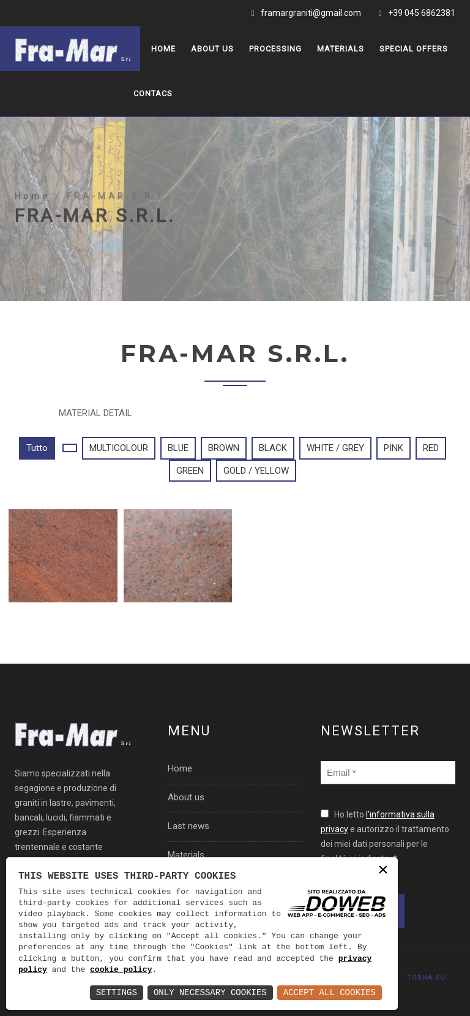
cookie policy (121, 970)
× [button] (383, 871)
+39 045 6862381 (421, 13)
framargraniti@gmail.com (311, 13)
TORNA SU (426, 978)
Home (163, 48)
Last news (188, 826)
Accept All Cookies (329, 992)
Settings (116, 992)
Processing (275, 48)
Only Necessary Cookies (210, 992)
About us (212, 48)
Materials (340, 48)
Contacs (153, 93)
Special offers (413, 48)
